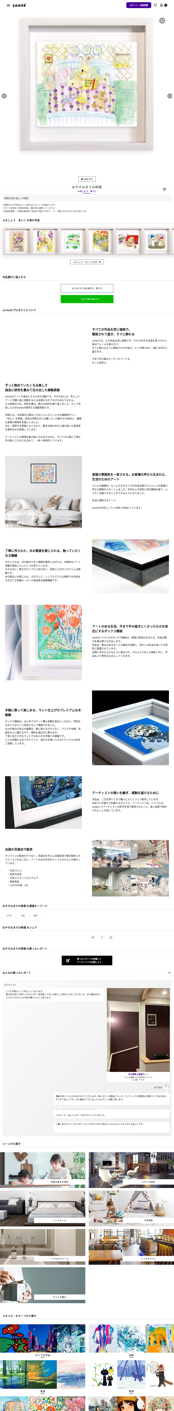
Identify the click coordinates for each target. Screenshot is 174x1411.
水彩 (23, 915)
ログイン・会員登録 (139, 5)
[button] (162, 21)
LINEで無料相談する (90, 299)
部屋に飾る (87, 179)
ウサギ (9, 915)
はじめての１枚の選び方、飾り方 (87, 288)
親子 (36, 915)
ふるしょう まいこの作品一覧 (87, 261)
